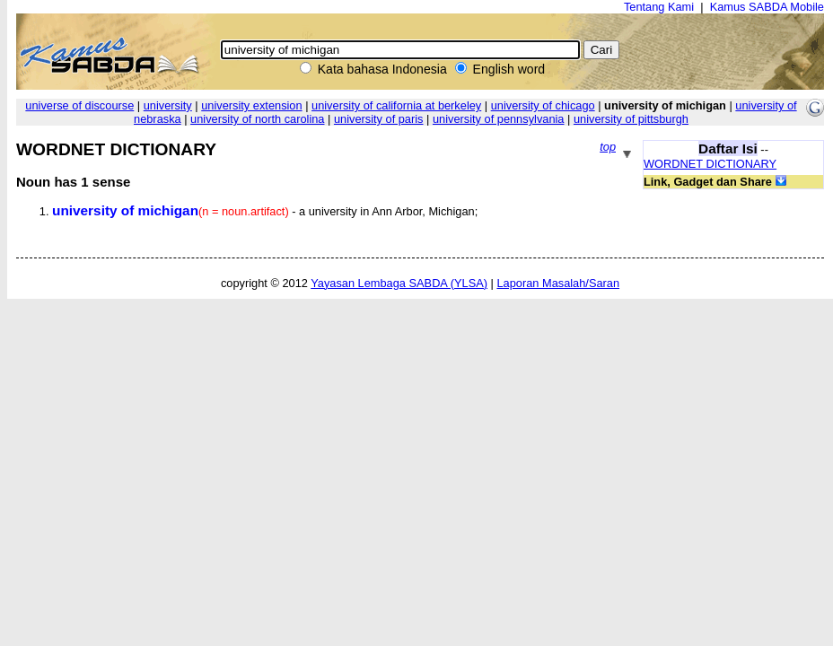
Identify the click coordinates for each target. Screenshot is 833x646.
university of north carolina (257, 119)
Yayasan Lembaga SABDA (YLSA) (399, 283)
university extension (251, 105)
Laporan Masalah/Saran (557, 283)
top (608, 146)
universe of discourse (79, 105)
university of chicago (543, 105)
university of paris (379, 119)
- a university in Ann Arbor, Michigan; (265, 211)
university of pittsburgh (631, 119)
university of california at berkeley (396, 105)
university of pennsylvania (499, 119)
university (168, 105)
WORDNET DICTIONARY (710, 163)
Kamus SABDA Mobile (767, 6)
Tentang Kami (659, 6)
